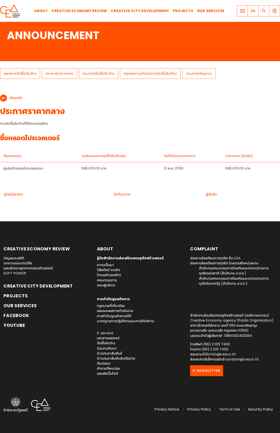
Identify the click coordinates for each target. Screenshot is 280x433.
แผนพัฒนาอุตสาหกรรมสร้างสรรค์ (28, 268)
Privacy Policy (199, 409)
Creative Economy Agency (11, 10)
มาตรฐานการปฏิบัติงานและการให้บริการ (125, 321)
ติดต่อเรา (103, 363)
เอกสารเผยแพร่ (108, 338)
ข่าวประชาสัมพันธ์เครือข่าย (116, 358)
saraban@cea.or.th (242, 359)
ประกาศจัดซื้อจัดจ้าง (98, 73)
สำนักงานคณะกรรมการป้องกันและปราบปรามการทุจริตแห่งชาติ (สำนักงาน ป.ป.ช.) (234, 271)
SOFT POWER (15, 273)
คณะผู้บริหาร (106, 285)
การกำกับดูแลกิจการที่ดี (114, 316)
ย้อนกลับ (16, 97)
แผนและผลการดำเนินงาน (115, 310)
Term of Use (229, 409)
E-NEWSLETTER (206, 370)
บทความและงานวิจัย (18, 263)
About (41, 10)
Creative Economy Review (79, 10)
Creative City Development (140, 10)
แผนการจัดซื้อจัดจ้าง (20, 73)
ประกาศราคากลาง (60, 73)
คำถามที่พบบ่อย (108, 368)
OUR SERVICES (20, 306)
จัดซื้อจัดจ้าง (106, 343)
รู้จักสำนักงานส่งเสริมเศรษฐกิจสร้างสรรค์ (130, 258)
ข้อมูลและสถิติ (14, 258)
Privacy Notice (166, 409)
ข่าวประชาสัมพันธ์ (109, 353)
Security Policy (260, 409)
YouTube (14, 325)
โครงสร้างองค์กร (109, 274)
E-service (105, 333)
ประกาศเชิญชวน (199, 73)
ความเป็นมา (105, 264)
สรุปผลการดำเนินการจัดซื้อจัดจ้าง (150, 73)
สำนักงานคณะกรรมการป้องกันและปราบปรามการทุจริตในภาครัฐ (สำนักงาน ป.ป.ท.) (234, 281)
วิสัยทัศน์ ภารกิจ (108, 269)
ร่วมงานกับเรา (107, 348)
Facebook (16, 315)
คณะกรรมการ (107, 280)
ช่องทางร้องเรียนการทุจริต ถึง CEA (215, 258)
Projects (183, 10)
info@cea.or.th (223, 354)
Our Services (211, 10)
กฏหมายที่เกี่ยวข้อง (111, 305)
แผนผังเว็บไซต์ (107, 373)
